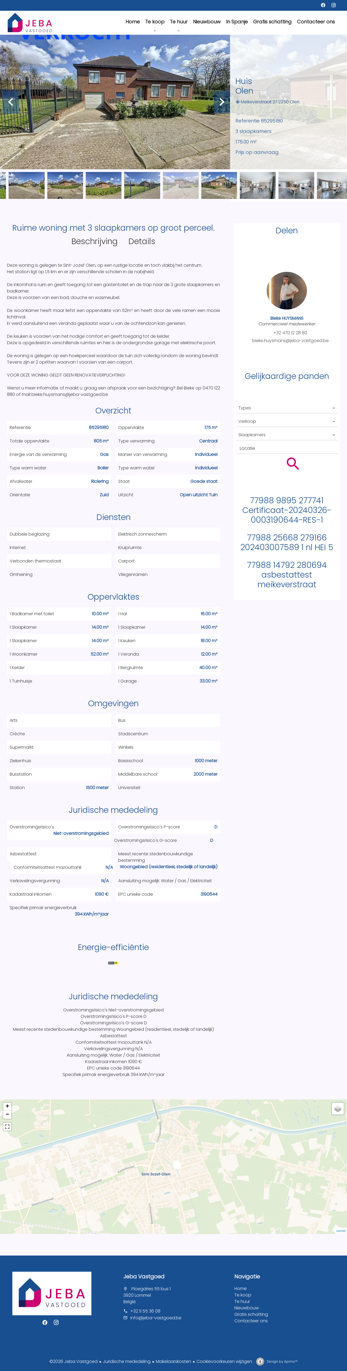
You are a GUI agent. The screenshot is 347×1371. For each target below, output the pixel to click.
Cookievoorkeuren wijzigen (224, 1361)
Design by (282, 1361)
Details (141, 241)
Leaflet (341, 1231)
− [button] (7, 1115)
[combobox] (287, 408)
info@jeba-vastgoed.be (155, 1318)
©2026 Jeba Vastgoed (73, 1361)
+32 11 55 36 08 (145, 1311)
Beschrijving (94, 241)
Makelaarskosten (173, 1361)
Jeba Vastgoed (143, 1276)
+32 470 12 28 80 (290, 333)
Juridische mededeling (127, 1361)
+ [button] (7, 1107)
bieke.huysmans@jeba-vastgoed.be (290, 341)
